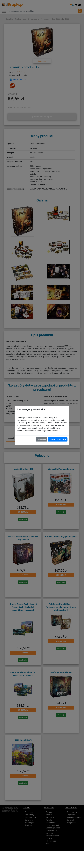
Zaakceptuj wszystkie (57, 439)
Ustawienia (41, 439)
